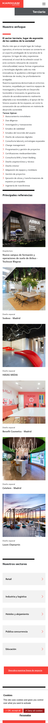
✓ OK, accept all (13, 710)
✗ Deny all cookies (33, 711)
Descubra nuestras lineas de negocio (25, 670)
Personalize (25, 715)
